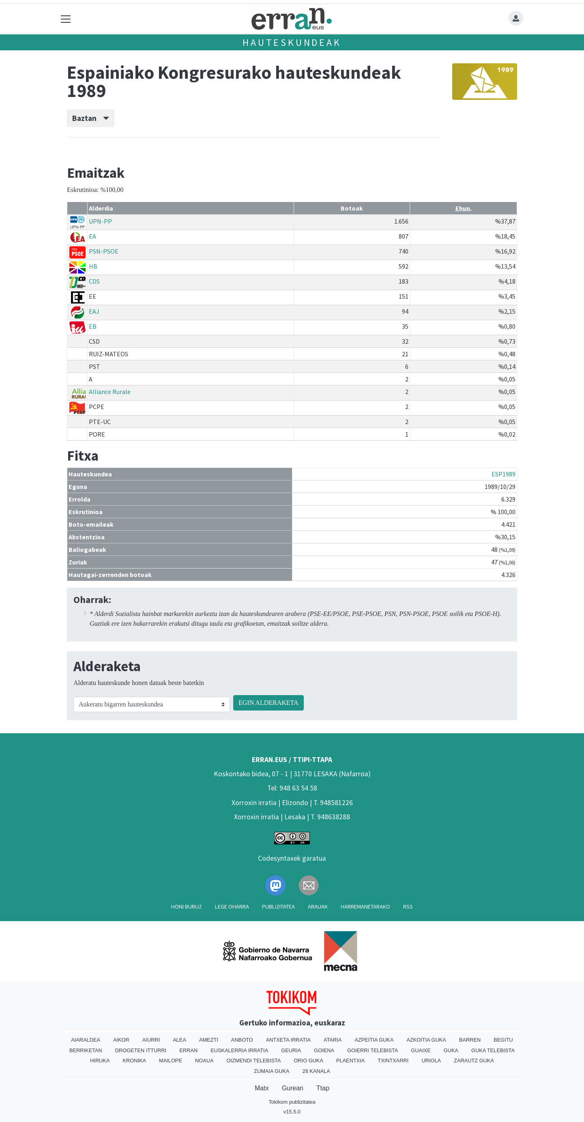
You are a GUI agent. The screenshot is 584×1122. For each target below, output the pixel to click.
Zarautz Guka (474, 1060)
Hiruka (100, 1060)
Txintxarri (393, 1060)
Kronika (134, 1060)
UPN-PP (100, 221)
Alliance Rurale (110, 392)
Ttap (322, 1088)
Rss (408, 906)
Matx (262, 1088)
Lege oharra (232, 906)
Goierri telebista (372, 1050)
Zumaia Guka (271, 1071)
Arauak (318, 906)
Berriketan (85, 1050)
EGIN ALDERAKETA (268, 702)
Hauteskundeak (292, 42)
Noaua (204, 1060)
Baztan (90, 118)
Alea (179, 1040)
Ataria (332, 1040)
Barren (470, 1040)
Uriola (431, 1060)
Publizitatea (278, 906)
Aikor (121, 1040)
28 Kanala (316, 1071)
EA (92, 236)
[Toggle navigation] (66, 19)
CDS (94, 281)
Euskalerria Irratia (239, 1050)
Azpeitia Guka (373, 1040)
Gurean (292, 1088)
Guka (451, 1050)
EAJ (94, 311)
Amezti (208, 1040)
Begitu (503, 1040)
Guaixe (420, 1050)
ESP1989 (503, 474)
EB (93, 326)
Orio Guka (308, 1060)
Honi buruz (186, 906)
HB (93, 266)
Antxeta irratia (288, 1040)
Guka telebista (493, 1050)
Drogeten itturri (141, 1050)
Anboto (242, 1040)
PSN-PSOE (103, 251)
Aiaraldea (85, 1040)
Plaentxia (350, 1060)
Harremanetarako (365, 906)
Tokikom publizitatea (291, 1102)
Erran (188, 1050)
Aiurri (151, 1040)
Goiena (324, 1050)
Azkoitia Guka (426, 1040)
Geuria (291, 1050)
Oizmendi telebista (253, 1060)
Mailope (170, 1060)
